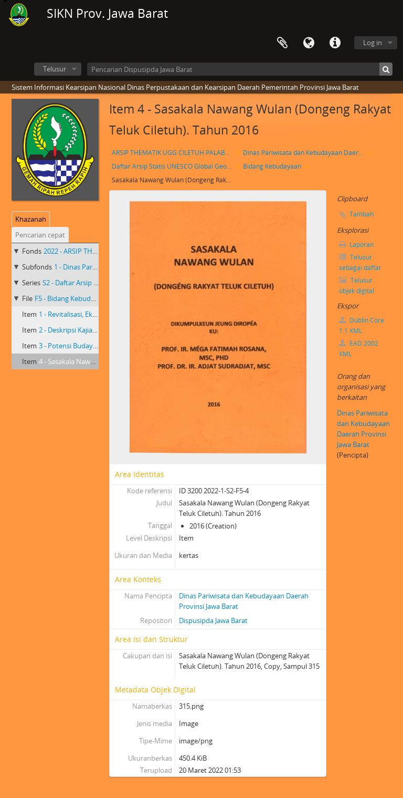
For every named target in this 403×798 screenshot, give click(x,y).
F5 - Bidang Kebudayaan (72, 298)
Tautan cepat (335, 43)
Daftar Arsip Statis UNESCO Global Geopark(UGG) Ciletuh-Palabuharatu (173, 166)
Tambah (361, 214)
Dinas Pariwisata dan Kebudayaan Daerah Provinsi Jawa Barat (304, 152)
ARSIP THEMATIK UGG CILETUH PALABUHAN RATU (173, 152)
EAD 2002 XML (358, 348)
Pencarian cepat (40, 235)
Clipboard (282, 43)
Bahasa (308, 43)
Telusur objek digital (356, 285)
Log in (372, 42)
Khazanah (30, 219)
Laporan (356, 244)
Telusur (54, 69)
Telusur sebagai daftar (360, 262)
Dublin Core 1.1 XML (361, 325)
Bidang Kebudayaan (272, 166)
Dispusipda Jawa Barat (213, 620)
